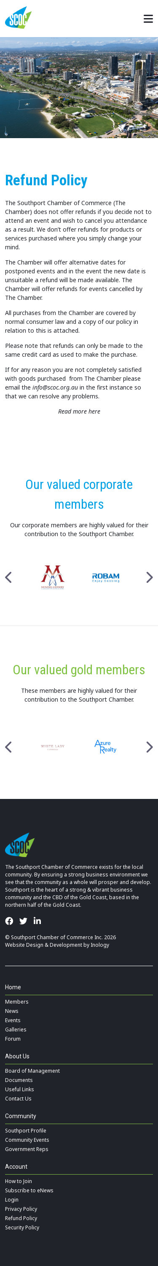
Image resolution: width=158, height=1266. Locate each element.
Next (149, 577)
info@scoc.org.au (55, 387)
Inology (100, 944)
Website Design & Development (43, 944)
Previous (9, 577)
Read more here (79, 411)
